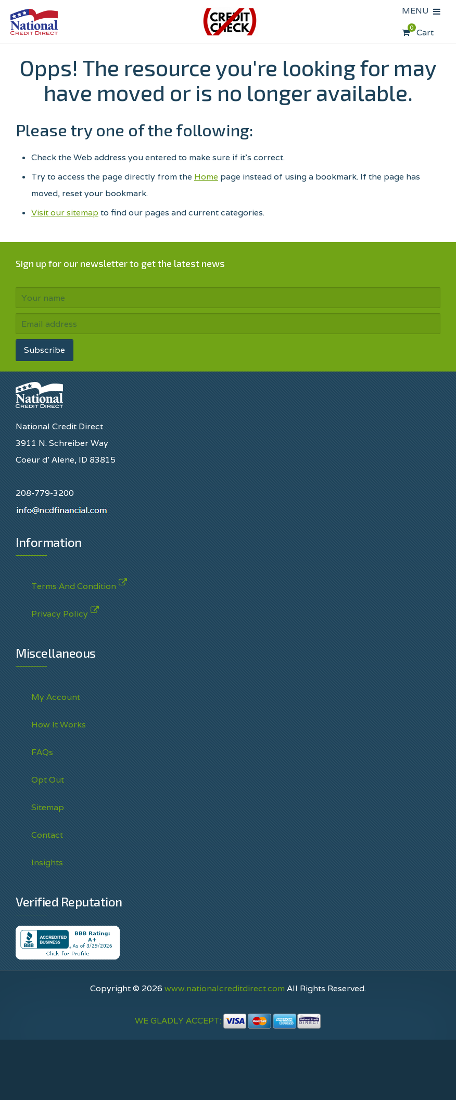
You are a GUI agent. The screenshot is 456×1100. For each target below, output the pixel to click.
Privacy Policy (59, 611)
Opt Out (47, 779)
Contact (47, 834)
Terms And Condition (73, 584)
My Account (55, 697)
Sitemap (47, 807)
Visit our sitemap (64, 212)
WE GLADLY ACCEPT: (228, 1020)
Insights (47, 862)
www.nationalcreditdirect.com (224, 988)
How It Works (58, 724)
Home (206, 176)
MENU (417, 10)
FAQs (42, 752)
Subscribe (44, 349)
